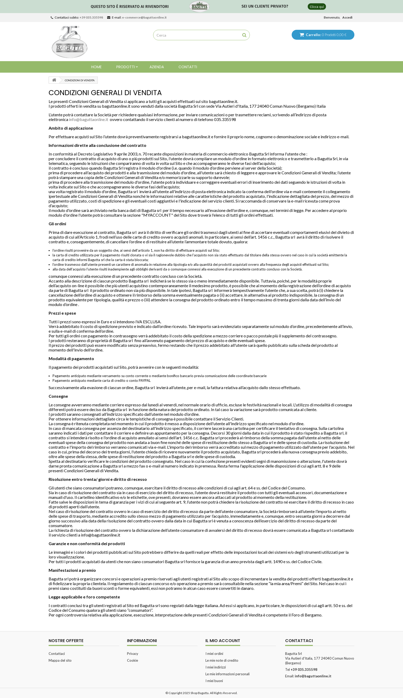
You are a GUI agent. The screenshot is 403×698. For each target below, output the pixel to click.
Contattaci (57, 653)
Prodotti (125, 67)
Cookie (132, 660)
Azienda (156, 67)
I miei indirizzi (215, 667)
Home (96, 67)
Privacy (132, 653)
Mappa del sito (60, 660)
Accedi (347, 17)
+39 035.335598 (91, 17)
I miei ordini (214, 653)
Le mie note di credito (221, 660)
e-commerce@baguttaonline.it (144, 17)
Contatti (188, 67)
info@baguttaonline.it (88, 119)
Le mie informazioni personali (227, 674)
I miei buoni (214, 681)
